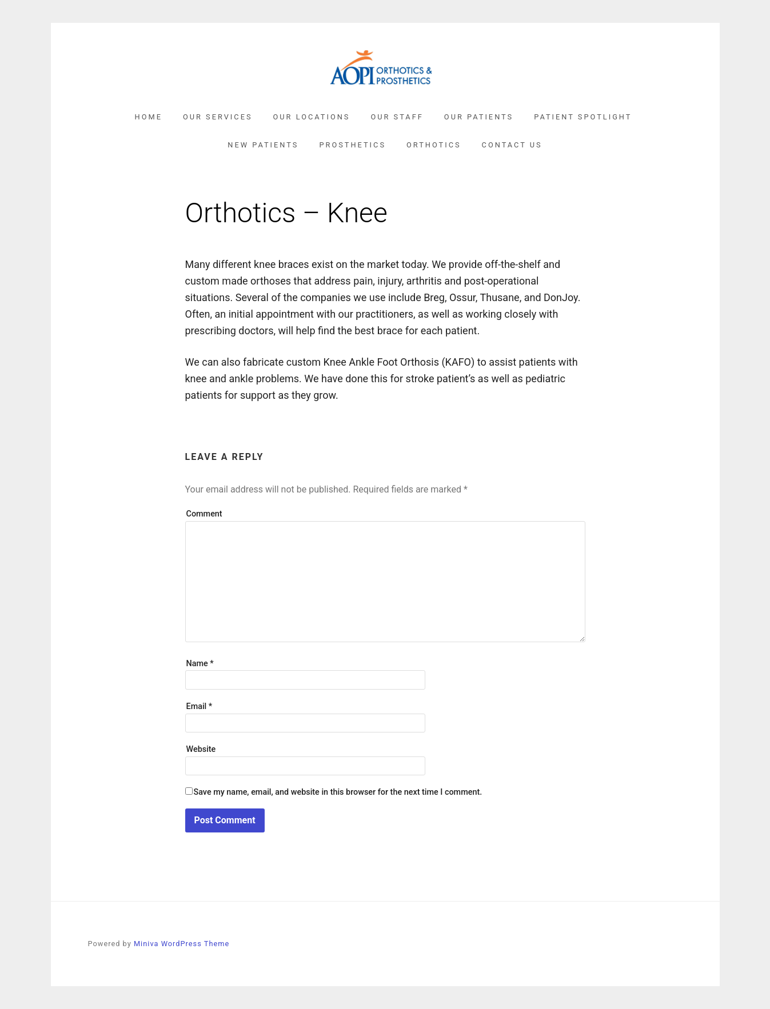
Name (200, 663)
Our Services (218, 117)
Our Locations (311, 117)
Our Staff (396, 117)
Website (201, 749)
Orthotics (433, 145)
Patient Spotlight (583, 117)
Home (148, 117)
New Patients (263, 145)
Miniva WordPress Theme (181, 943)
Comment (204, 514)
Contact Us (512, 145)
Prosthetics (352, 145)
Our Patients (478, 117)
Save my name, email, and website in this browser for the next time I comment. (338, 792)
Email (199, 706)
